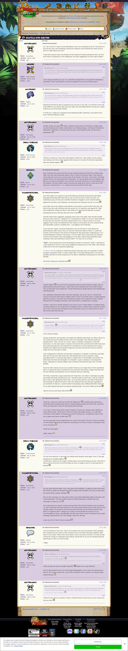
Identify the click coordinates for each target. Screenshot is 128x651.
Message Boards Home (30, 33)
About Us (55, 624)
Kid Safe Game (78, 620)
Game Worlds (67, 624)
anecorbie (30, 64)
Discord (71, 16)
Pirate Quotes (91, 628)
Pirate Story (67, 623)
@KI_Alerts (95, 22)
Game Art (67, 628)
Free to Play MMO (67, 620)
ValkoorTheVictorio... (30, 193)
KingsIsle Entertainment (93, 1)
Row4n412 (30, 170)
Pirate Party (78, 626)
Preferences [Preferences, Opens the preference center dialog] (98, 642)
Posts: (23, 60)
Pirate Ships (67, 626)
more (103, 67)
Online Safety (78, 623)
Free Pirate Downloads (91, 623)
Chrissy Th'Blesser (30, 142)
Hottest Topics (72, 29)
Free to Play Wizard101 (54, 622)
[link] (60, 632)
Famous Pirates (91, 626)
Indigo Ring (30, 528)
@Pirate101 (72, 22)
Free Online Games (54, 619)
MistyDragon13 (30, 43)
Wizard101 (106, 1)
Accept (98, 648)
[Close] (125, 645)
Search (49, 29)
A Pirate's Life (45, 33)
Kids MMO (78, 624)
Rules (81, 29)
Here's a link (49, 251)
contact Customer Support (74, 18)
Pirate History (91, 624)
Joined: (23, 58)
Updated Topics (59, 29)
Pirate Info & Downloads (91, 620)
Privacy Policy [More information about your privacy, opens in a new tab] (18, 647)
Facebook (80, 22)
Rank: (22, 56)
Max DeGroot (30, 89)
